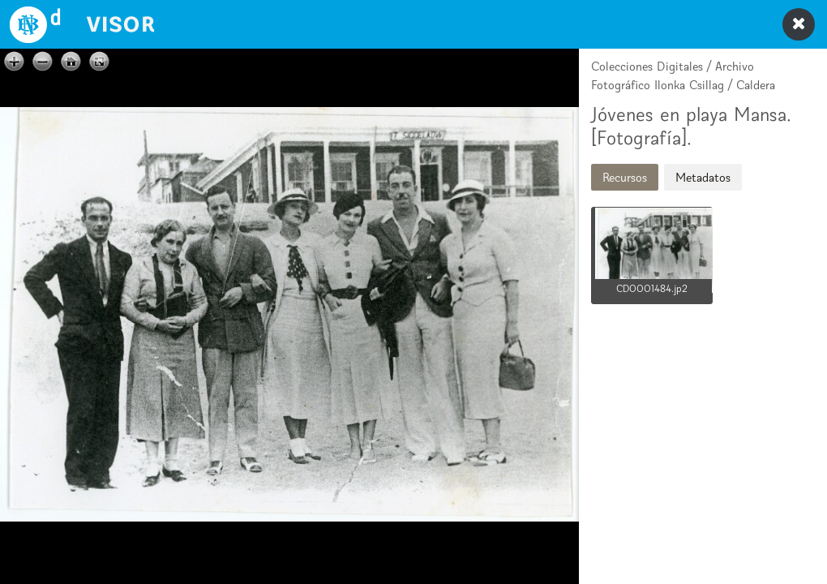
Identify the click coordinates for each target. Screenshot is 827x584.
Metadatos (703, 177)
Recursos (624, 177)
